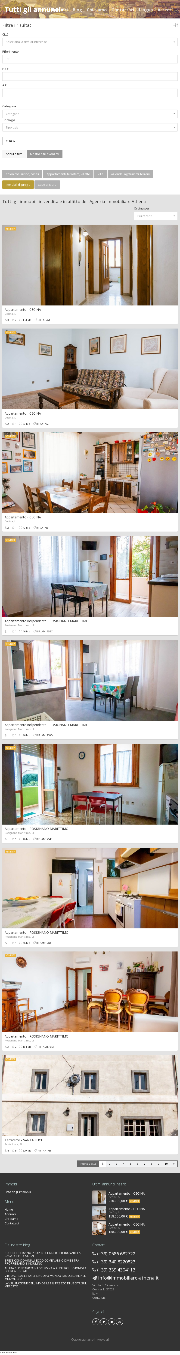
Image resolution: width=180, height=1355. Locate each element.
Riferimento (10, 51)
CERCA (10, 141)
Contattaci (123, 9)
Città (5, 34)
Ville (100, 174)
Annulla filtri (14, 154)
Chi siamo (97, 9)
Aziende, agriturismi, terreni (130, 174)
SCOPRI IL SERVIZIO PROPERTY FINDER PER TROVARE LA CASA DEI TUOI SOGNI (43, 1254)
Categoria (9, 106)
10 (166, 1163)
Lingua (146, 9)
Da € (5, 69)
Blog (77, 9)
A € (4, 85)
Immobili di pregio (18, 184)
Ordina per (141, 208)
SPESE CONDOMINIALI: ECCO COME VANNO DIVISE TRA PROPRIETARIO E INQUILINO (42, 1261)
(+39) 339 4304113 (116, 1270)
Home (40, 9)
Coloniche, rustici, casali (22, 174)
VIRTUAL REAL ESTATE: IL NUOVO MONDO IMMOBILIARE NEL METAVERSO (45, 1277)
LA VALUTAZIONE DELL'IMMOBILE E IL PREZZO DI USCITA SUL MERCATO (46, 1284)
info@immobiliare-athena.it (128, 1278)
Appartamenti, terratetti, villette (68, 174)
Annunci (60, 9)
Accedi (164, 9)
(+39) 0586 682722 (116, 1253)
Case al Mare (47, 184)
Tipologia (8, 120)
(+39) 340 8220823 (116, 1262)
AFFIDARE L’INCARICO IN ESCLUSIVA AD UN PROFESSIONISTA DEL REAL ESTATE (45, 1269)
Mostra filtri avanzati (44, 154)
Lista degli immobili (18, 1192)
